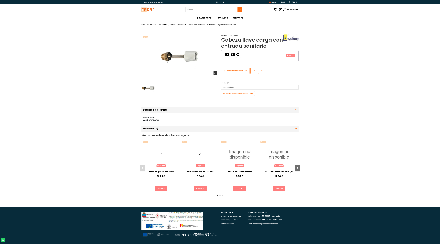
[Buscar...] (239, 9)
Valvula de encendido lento (240, 172)
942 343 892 (220, 2)
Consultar (161, 188)
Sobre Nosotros (227, 223)
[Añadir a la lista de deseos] (253, 71)
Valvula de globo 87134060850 (161, 172)
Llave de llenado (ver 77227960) (200, 172)
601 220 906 (294, 2)
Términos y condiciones (230, 220)
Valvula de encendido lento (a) (279, 172)
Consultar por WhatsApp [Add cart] (235, 71)
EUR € (284, 2)
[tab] (220, 110)
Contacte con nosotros (231, 216)
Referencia (225, 36)
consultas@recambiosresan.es (152, 2)
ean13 (145, 120)
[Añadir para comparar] (261, 71)
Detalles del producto (220, 110)
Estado (146, 117)
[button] (205, 18)
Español (274, 2)
